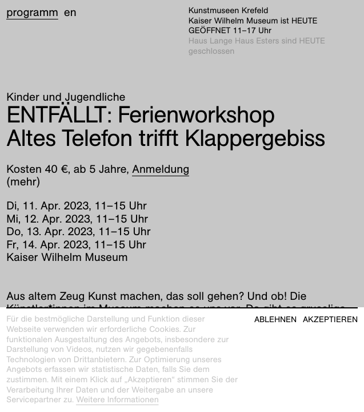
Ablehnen (275, 319)
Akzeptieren (330, 319)
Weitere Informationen (117, 400)
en (70, 12)
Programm (32, 12)
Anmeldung (160, 169)
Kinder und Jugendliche (65, 97)
